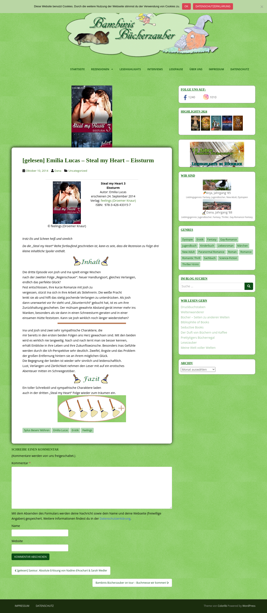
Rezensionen (100, 69)
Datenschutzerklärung (213, 6)
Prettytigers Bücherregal (198, 338)
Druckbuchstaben (193, 307)
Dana (58, 171)
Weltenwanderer (192, 312)
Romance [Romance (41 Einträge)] (246, 252)
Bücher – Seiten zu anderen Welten (205, 317)
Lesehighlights (130, 69)
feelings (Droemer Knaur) (118, 200)
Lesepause (176, 69)
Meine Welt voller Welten (198, 348)
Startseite (77, 69)
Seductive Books (192, 327)
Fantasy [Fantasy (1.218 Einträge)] (212, 239)
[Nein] (262, 6)
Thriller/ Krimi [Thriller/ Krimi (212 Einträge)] (190, 264)
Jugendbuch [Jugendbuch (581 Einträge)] (189, 246)
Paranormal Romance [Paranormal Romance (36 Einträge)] (211, 252)
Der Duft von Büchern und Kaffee (204, 332)
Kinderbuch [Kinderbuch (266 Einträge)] (207, 246)
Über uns (196, 69)
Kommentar (21, 463)
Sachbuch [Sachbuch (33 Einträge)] (210, 258)
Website (17, 541)
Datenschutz (239, 69)
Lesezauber (189, 342)
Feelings (87, 430)
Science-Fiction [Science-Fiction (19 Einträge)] (228, 258)
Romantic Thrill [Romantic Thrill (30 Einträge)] (191, 258)
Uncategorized (77, 171)
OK (186, 6)
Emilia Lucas (60, 430)
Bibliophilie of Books (195, 322)
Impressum (216, 69)
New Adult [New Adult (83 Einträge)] (188, 252)
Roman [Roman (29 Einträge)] (232, 252)
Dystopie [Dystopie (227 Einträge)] (187, 239)
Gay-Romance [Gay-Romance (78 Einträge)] (228, 239)
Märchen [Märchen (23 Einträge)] (242, 246)
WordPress (248, 606)
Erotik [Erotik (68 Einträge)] (200, 239)
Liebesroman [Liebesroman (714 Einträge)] (225, 246)
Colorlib (222, 606)
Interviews (155, 69)
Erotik (75, 430)
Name (16, 526)
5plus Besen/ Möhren (37, 430)
